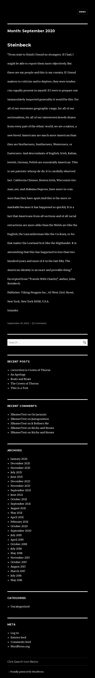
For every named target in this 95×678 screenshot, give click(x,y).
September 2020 (21, 530)
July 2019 (16, 535)
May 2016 (16, 580)
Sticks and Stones (42, 428)
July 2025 (16, 472)
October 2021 (19, 499)
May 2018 (16, 553)
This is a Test (19, 388)
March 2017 (18, 571)
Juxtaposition (40, 419)
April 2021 (17, 517)
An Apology (18, 374)
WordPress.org (20, 646)
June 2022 (17, 494)
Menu (82, 11)
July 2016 (16, 575)
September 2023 (21, 490)
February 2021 (19, 521)
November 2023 (20, 485)
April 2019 (17, 539)
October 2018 (19, 544)
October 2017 (19, 562)
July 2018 (16, 548)
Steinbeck (19, 45)
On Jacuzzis (38, 414)
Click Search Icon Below (22, 661)
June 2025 (17, 476)
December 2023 (20, 481)
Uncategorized (20, 606)
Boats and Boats (21, 379)
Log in (15, 633)
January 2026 (19, 458)
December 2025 (20, 463)
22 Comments (39, 323)
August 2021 (18, 508)
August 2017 (18, 566)
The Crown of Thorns (25, 383)
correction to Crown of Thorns (30, 370)
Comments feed (21, 642)
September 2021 (21, 503)
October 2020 (19, 526)
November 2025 (20, 467)
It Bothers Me (40, 423)
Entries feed (18, 637)
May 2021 (16, 512)
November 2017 (20, 557)
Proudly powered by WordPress (27, 671)
